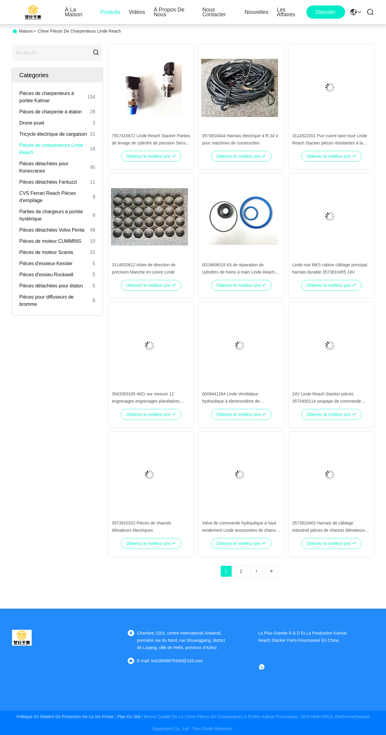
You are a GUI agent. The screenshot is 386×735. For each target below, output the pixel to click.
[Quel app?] (266, 666)
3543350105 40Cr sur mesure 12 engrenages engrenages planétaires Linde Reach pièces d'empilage (145, 401)
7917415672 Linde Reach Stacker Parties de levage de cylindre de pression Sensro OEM (151, 143)
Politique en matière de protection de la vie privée (65, 716)
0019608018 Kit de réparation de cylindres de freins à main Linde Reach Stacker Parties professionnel (238, 272)
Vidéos (137, 12)
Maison (26, 31)
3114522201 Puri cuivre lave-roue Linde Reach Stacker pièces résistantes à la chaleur (329, 143)
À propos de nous (168, 12)
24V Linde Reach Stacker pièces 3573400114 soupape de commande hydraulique (326, 401)
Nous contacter (214, 12)
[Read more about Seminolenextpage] (256, 571)
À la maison (73, 12)
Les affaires (286, 12)
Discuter (326, 12)
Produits (110, 12)
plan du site (129, 716)
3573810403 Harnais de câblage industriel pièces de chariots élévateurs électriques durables (328, 530)
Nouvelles (256, 12)
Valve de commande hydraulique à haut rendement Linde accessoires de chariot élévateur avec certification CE (239, 530)
